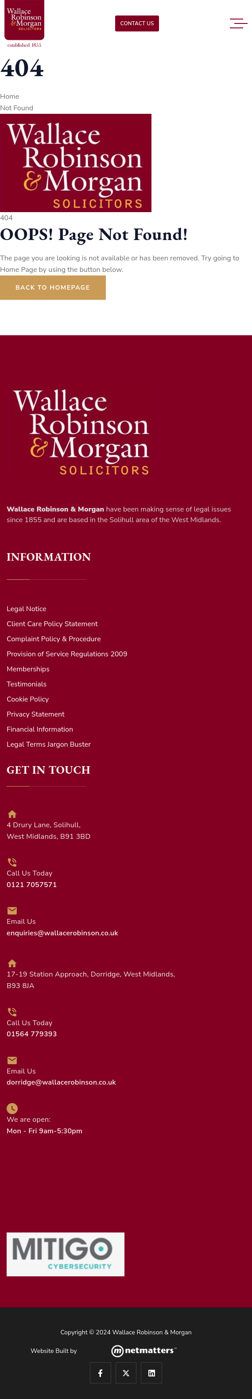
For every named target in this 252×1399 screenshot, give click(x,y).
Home (9, 96)
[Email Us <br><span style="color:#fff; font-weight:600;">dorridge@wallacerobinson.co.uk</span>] (12, 1060)
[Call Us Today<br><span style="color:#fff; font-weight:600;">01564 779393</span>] (12, 1012)
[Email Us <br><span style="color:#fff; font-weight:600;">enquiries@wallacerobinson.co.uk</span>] (12, 910)
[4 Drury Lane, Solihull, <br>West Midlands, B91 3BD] (12, 814)
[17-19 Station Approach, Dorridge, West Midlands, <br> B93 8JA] (12, 963)
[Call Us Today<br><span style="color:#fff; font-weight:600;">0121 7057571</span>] (12, 862)
